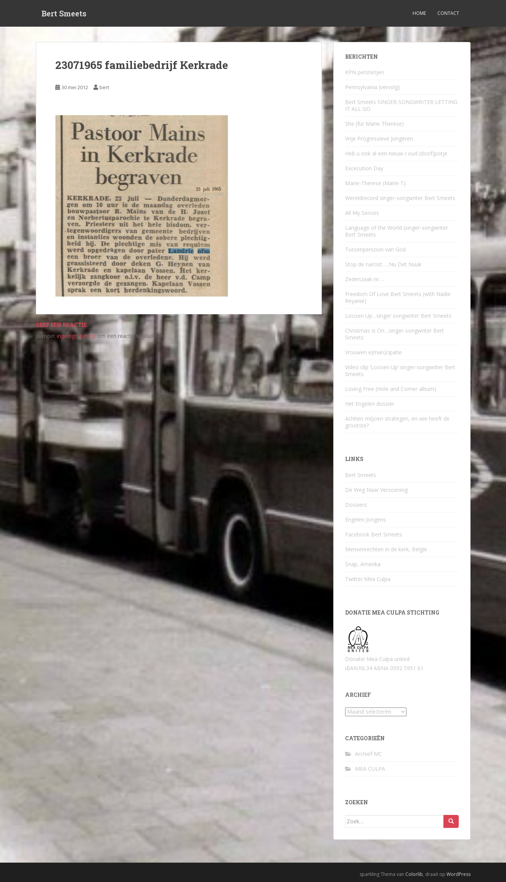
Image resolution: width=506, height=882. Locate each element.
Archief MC (368, 753)
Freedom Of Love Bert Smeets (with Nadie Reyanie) (398, 297)
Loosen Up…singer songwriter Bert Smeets (398, 315)
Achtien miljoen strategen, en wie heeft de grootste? (397, 422)
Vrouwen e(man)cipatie (373, 352)
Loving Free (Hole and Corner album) (390, 388)
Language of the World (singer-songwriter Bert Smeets (396, 231)
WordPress (459, 874)
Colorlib (414, 874)
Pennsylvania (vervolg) (372, 87)
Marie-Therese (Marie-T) (375, 183)
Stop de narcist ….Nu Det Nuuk (383, 264)
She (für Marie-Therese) (374, 123)
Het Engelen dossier (369, 403)
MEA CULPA (370, 768)
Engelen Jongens (365, 519)
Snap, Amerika (363, 564)
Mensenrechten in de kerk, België (386, 549)
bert (104, 87)
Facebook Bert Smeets (373, 534)
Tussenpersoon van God (375, 249)
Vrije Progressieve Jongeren (379, 138)
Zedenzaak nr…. (364, 279)
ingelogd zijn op (76, 335)
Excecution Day (364, 168)
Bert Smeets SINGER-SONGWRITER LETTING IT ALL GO (401, 105)
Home (419, 13)
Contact (448, 13)
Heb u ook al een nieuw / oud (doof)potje (396, 153)
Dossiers (356, 504)
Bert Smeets (64, 13)
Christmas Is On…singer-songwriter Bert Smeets (394, 334)
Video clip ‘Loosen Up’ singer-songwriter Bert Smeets (400, 370)
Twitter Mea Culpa (367, 579)
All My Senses (362, 212)
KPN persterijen (364, 72)
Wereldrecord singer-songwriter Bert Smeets (400, 198)
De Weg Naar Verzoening (376, 489)
